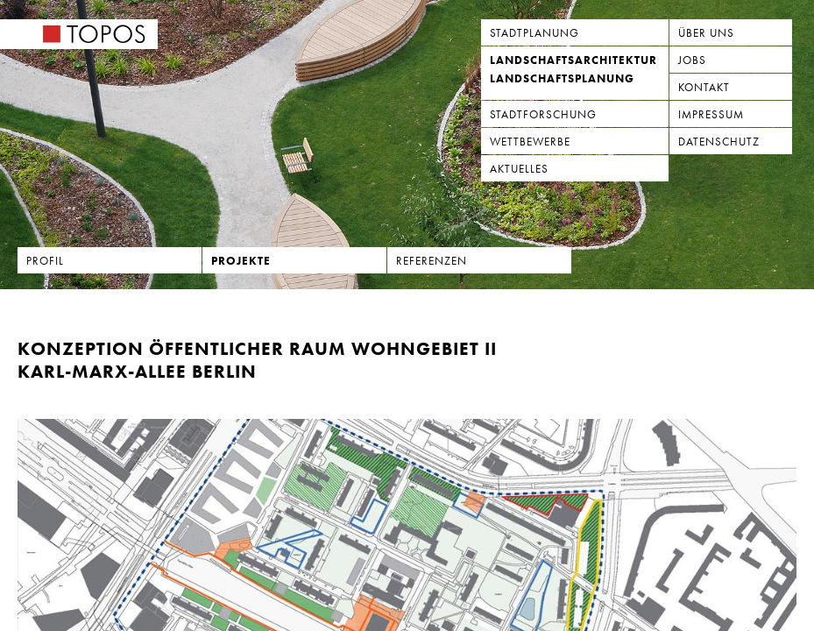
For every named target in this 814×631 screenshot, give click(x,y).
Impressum (711, 114)
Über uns (706, 32)
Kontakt (704, 87)
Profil (45, 260)
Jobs (692, 60)
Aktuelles (519, 168)
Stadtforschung (543, 114)
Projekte (241, 260)
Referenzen (431, 260)
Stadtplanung (534, 32)
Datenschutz (719, 141)
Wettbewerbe (530, 141)
